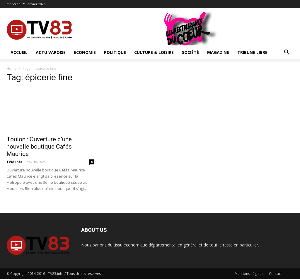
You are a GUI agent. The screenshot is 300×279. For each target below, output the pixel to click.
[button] (286, 53)
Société (190, 52)
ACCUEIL (19, 52)
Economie (85, 52)
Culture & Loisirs (154, 52)
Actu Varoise (51, 52)
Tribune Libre (252, 52)
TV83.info (14, 161)
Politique (115, 52)
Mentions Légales (249, 273)
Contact (275, 273)
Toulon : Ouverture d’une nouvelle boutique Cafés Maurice (39, 146)
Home (11, 68)
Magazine (218, 52)
